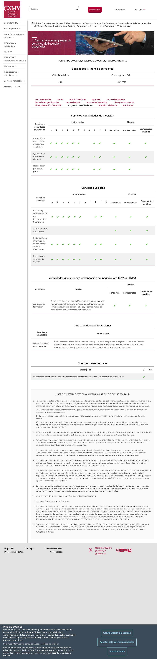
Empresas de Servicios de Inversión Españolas (93, 23)
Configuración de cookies (117, 633)
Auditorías (128, 105)
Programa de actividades (80, 105)
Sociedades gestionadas (47, 102)
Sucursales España (115, 99)
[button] (14, 23)
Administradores (77, 99)
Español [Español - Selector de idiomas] (139, 9)
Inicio (36, 23)
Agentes (96, 99)
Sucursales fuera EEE (96, 102)
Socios (60, 99)
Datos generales (43, 99)
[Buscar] (77, 8)
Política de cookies (50, 644)
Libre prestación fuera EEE (48, 105)
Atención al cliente (107, 105)
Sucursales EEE (72, 102)
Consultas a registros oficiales (56, 23)
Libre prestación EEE (123, 102)
